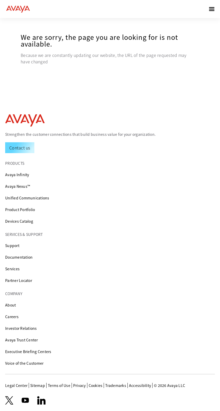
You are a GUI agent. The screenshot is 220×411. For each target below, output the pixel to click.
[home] (18, 9)
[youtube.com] (25, 400)
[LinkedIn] (41, 400)
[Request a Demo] (19, 148)
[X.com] (9, 400)
